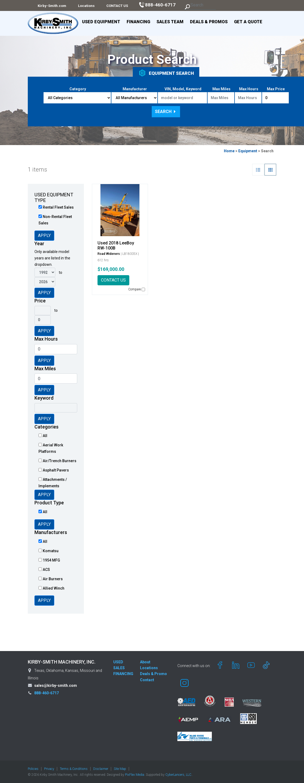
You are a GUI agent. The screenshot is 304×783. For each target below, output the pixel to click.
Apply (44, 235)
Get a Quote (248, 21)
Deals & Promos (209, 21)
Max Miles (221, 89)
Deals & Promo (153, 674)
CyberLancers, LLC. (178, 775)
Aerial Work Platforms (50, 448)
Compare (136, 289)
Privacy (49, 769)
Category (77, 89)
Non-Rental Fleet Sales (55, 220)
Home (229, 151)
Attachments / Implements (52, 482)
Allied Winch (51, 588)
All (42, 436)
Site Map (120, 769)
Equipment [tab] (166, 73)
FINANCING (123, 674)
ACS (44, 569)
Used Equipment (101, 21)
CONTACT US (113, 280)
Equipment (247, 151)
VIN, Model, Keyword (183, 89)
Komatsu (48, 551)
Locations (149, 668)
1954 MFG (49, 560)
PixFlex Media (134, 775)
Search (166, 111)
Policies (33, 769)
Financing (138, 21)
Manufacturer (135, 89)
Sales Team (170, 21)
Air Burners (50, 579)
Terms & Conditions (74, 769)
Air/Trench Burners (57, 461)
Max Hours (248, 89)
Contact (147, 680)
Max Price (276, 89)
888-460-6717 (46, 693)
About (145, 662)
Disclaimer (100, 769)
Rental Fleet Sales (56, 207)
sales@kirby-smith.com (55, 685)
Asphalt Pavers (53, 470)
